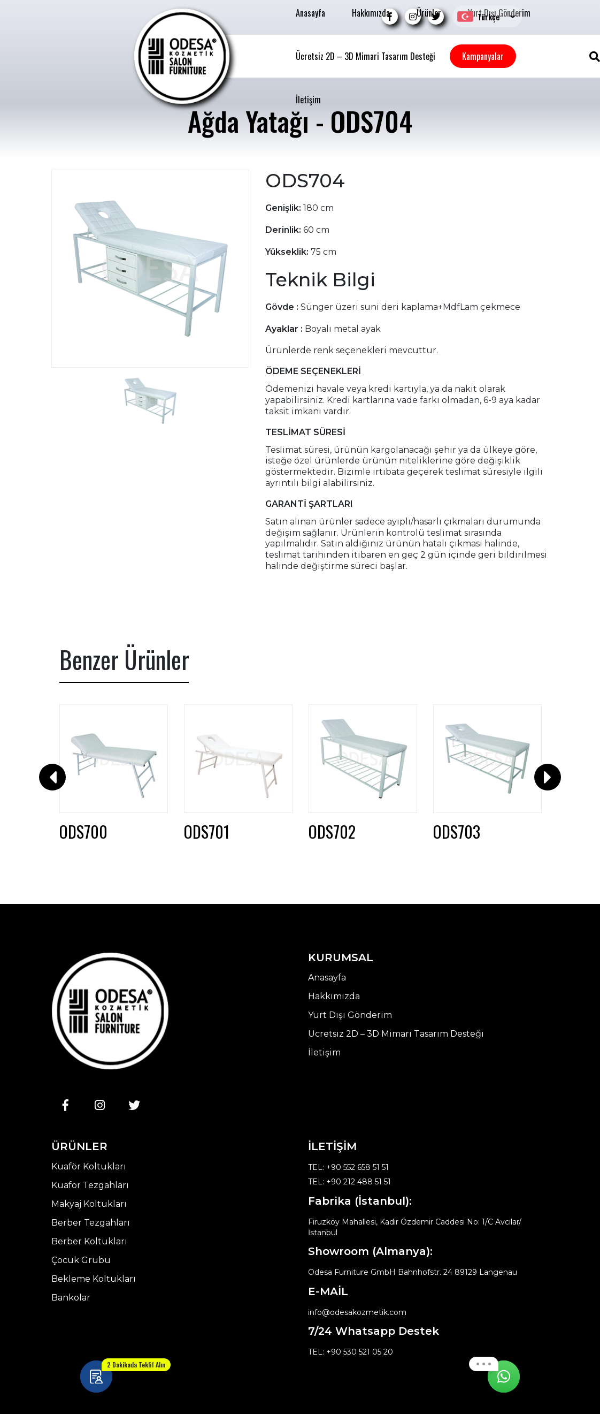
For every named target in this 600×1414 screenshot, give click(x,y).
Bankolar (70, 1298)
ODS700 (83, 831)
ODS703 (456, 831)
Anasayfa (310, 12)
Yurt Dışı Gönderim (350, 1015)
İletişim (308, 99)
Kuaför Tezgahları (90, 1185)
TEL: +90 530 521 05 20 (350, 1352)
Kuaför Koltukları (88, 1166)
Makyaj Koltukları (89, 1204)
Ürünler (429, 12)
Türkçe (478, 16)
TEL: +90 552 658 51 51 (348, 1167)
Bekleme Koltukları (93, 1279)
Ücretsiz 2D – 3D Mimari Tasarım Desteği (365, 56)
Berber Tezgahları (90, 1223)
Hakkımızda (371, 12)
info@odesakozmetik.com (357, 1312)
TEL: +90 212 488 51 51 (349, 1182)
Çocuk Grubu (81, 1260)
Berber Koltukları (89, 1241)
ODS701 (206, 831)
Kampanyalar (483, 56)
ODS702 (332, 831)
